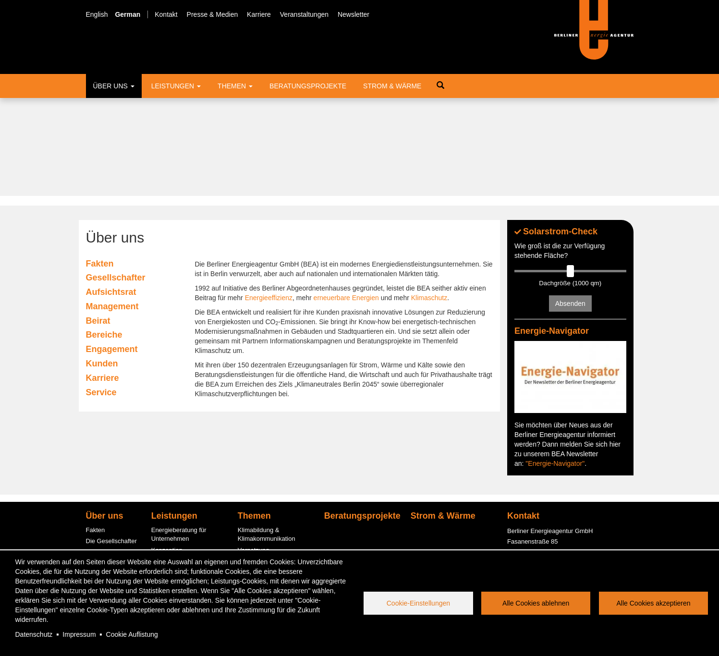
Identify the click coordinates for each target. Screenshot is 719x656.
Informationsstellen (177, 463)
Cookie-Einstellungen (418, 603)
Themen (235, 86)
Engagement (112, 251)
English (97, 14)
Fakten (100, 165)
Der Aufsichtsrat (108, 454)
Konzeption (167, 452)
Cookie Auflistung (132, 634)
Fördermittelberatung (180, 474)
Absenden (570, 206)
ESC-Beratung (171, 486)
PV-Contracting (172, 537)
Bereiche (104, 237)
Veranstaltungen (304, 14)
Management (112, 208)
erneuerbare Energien (346, 200)
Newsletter (353, 14)
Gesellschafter (116, 180)
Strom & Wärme (392, 86)
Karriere (259, 14)
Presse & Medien (212, 14)
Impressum (79, 634)
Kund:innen (102, 511)
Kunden (102, 265)
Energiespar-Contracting (271, 546)
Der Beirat (100, 477)
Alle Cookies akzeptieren (654, 603)
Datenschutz (34, 634)
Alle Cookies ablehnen (535, 603)
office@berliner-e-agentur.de (546, 487)
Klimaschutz (429, 200)
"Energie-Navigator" (555, 365)
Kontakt (166, 14)
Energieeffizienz (268, 200)
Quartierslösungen (263, 524)
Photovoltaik (255, 535)
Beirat (98, 223)
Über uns (113, 86)
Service (101, 294)
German (127, 14)
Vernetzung (253, 452)
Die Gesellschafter (111, 443)
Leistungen (176, 86)
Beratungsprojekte (307, 86)
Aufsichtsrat (111, 194)
